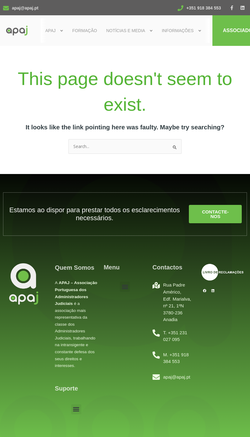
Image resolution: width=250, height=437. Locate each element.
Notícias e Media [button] (125, 30)
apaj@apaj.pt (25, 8)
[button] (76, 409)
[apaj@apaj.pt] (6, 8)
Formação (84, 30)
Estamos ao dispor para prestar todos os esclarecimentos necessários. (94, 214)
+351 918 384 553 (203, 8)
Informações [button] (177, 30)
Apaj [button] (50, 30)
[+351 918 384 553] (180, 8)
